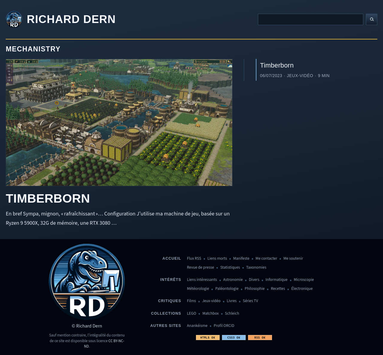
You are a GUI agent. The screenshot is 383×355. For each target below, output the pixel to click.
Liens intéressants (202, 279)
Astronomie (233, 279)
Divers (254, 279)
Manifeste (241, 258)
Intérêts (170, 280)
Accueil (171, 258)
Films (191, 301)
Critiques (169, 301)
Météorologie (198, 288)
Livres (232, 301)
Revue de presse (200, 267)
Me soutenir (293, 258)
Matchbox (210, 313)
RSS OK (259, 337)
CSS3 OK (233, 337)
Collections (166, 313)
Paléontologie (226, 288)
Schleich (232, 313)
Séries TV (250, 301)
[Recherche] (310, 19)
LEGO (191, 313)
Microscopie (304, 279)
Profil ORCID (224, 325)
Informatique (276, 279)
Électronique (302, 288)
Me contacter (266, 258)
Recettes (278, 288)
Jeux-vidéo (211, 301)
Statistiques (230, 267)
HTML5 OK (207, 337)
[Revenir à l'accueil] (61, 19)
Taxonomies (256, 267)
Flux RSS (194, 258)
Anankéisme (197, 325)
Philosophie (255, 288)
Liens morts (217, 258)
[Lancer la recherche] (371, 19)
